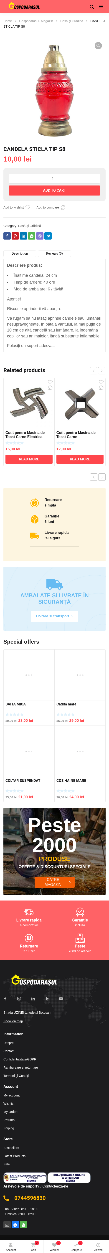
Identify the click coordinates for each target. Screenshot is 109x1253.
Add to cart (54, 190)
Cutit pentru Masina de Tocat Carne (76, 435)
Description (20, 253)
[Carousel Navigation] (97, 370)
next (101, 370)
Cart (34, 1246)
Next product (102, 477)
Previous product (93, 477)
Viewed (98, 1247)
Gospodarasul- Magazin (36, 21)
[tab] (19, 254)
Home (7, 21)
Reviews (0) (54, 253)
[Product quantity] (54, 179)
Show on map (13, 1019)
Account (11, 1247)
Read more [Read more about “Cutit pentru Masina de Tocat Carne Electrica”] (29, 459)
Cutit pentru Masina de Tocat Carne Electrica (25, 435)
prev (93, 370)
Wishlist (55, 1246)
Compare (77, 1246)
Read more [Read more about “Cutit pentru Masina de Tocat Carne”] (80, 459)
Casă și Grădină (71, 21)
